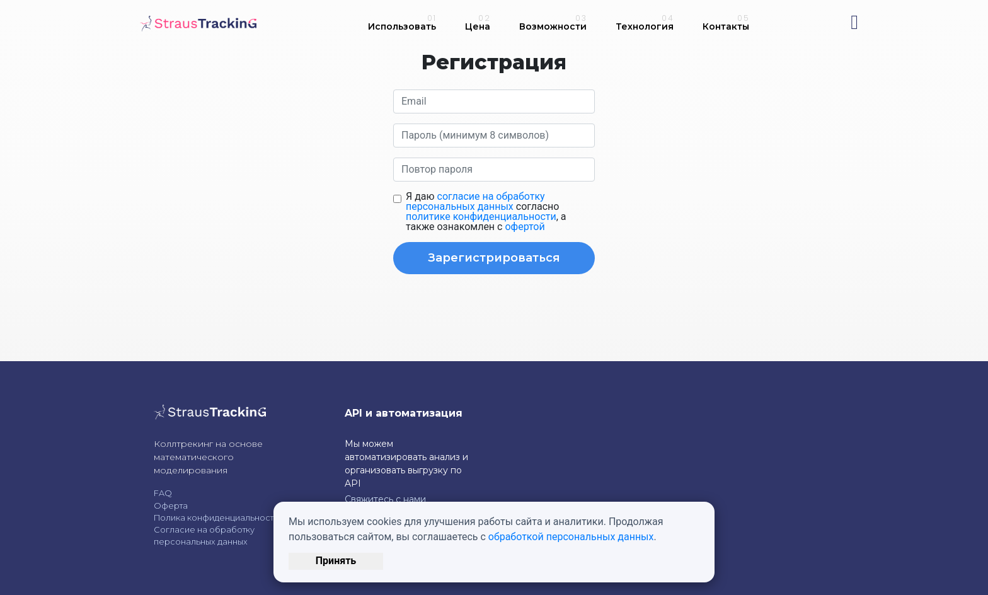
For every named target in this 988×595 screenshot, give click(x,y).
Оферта (171, 506)
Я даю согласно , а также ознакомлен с (486, 212)
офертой (524, 227)
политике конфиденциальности (481, 216)
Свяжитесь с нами (385, 499)
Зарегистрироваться (494, 258)
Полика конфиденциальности (216, 518)
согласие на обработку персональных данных (475, 201)
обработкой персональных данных (571, 537)
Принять (336, 561)
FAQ (163, 493)
